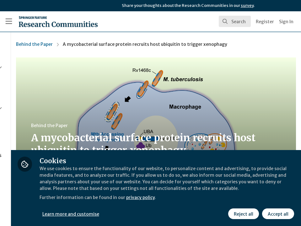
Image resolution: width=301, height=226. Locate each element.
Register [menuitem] (265, 21)
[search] (235, 21)
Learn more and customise (140, 213)
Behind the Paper (103, 44)
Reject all (242, 213)
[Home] (58, 21)
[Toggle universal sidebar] (9, 21)
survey (247, 5)
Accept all (277, 213)
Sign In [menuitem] (286, 21)
